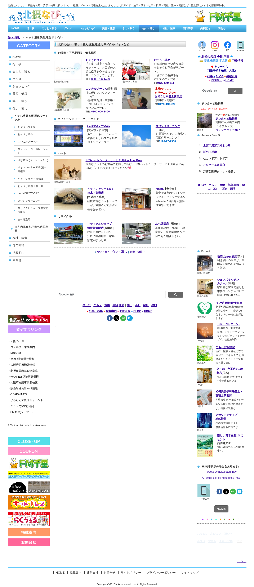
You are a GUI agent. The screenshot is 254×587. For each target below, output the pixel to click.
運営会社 (92, 572)
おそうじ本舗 (163, 96)
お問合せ (216, 80)
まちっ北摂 (226, 541)
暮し (216, 188)
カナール (222, 283)
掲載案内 (205, 28)
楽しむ (202, 185)
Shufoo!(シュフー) (20, 412)
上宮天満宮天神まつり (216, 145)
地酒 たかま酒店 (227, 256)
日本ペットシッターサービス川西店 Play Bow (114, 160)
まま (239, 541)
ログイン (241, 561)
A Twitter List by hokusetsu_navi (27, 425)
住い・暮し (148, 28)
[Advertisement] (29, 291)
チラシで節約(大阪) (21, 406)
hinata (160, 188)
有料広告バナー (196, 16)
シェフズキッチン (228, 279)
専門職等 (188, 28)
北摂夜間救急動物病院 (23, 370)
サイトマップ (190, 572)
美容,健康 (233, 185)
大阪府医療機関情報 (21, 364)
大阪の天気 (16, 341)
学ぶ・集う (128, 28)
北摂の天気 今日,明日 (215, 56)
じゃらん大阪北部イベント (25, 400)
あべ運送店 (162, 223)
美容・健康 (108, 28)
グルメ (68, 28)
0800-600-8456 (100, 111)
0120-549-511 (165, 82)
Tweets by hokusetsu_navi (221, 471)
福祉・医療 (168, 28)
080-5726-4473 (100, 79)
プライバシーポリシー (161, 572)
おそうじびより (95, 60)
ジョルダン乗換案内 (21, 347)
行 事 (30, 28)
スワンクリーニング (168, 126)
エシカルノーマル (96, 88)
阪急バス (14, 353)
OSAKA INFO (17, 394)
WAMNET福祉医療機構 (23, 376)
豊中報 (212, 541)
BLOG (220, 76)
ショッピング (86, 28)
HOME (15, 28)
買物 (222, 185)
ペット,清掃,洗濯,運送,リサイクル (45, 37)
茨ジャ (228, 533)
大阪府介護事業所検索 (23, 382)
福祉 (224, 188)
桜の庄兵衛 (210, 152)
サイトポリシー (131, 572)
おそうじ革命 (162, 60)
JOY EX (202, 533)
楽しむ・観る (49, 28)
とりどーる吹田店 (214, 164)
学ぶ (129, 305)
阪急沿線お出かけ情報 (23, 388)
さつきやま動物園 (226, 118)
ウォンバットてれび (227, 130)
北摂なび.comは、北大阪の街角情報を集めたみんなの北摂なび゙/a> (42, 16)
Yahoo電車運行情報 (21, 358)
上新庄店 (176, 96)
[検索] (212, 90)
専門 (232, 188)
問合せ (222, 28)
